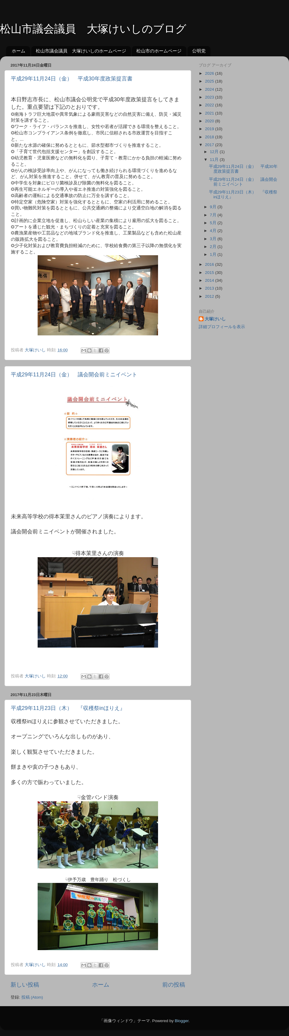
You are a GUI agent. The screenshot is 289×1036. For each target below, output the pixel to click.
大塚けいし (215, 319)
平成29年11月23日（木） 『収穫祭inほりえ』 (68, 708)
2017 (210, 145)
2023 (210, 97)
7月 (213, 215)
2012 (210, 296)
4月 (213, 230)
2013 (210, 288)
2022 (210, 105)
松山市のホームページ (159, 50)
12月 (215, 151)
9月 (213, 207)
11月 (215, 159)
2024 (210, 89)
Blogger (181, 1021)
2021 (210, 113)
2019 (210, 129)
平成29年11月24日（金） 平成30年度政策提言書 (71, 79)
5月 (213, 223)
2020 (210, 121)
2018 (210, 137)
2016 (210, 264)
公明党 (199, 50)
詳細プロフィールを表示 (222, 327)
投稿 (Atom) (32, 997)
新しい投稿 (25, 984)
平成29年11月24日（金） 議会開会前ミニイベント (74, 375)
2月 (213, 246)
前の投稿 (173, 984)
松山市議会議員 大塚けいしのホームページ (81, 50)
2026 (210, 73)
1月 (213, 254)
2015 (210, 272)
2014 (210, 280)
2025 (210, 81)
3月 (213, 239)
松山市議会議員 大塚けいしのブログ (93, 29)
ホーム (18, 50)
